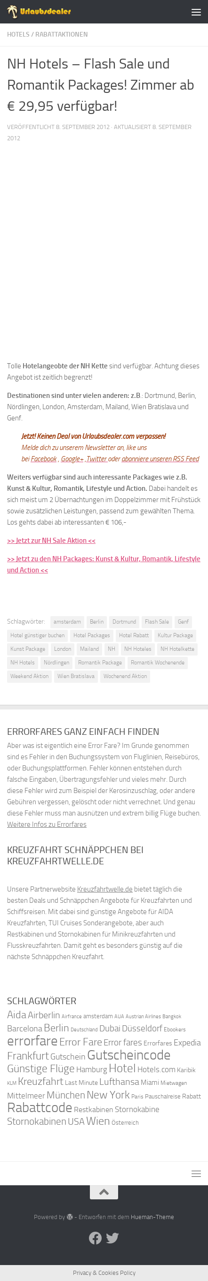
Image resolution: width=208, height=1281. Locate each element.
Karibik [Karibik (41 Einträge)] (186, 1070)
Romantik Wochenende (157, 662)
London (62, 649)
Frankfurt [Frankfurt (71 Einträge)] (28, 1056)
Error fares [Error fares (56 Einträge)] (123, 1042)
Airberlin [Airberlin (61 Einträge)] (44, 1015)
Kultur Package (175, 635)
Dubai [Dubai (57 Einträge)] (109, 1028)
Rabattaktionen (61, 34)
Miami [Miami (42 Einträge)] (150, 1082)
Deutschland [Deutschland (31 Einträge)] (84, 1030)
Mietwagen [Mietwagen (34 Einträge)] (173, 1083)
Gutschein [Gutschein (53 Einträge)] (68, 1057)
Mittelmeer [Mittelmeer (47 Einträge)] (26, 1095)
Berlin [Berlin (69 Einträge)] (56, 1028)
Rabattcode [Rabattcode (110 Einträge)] (39, 1107)
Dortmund (124, 621)
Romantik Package (100, 662)
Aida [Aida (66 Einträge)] (16, 1015)
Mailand (89, 649)
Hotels (18, 34)
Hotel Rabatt (134, 635)
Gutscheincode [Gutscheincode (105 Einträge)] (129, 1055)
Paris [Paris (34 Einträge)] (137, 1096)
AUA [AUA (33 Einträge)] (119, 1016)
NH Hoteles (138, 649)
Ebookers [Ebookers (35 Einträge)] (175, 1029)
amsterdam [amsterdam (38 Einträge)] (98, 1016)
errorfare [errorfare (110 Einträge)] (32, 1041)
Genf (183, 621)
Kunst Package (27, 649)
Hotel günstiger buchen (37, 635)
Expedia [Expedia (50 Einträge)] (187, 1043)
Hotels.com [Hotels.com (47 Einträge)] (156, 1069)
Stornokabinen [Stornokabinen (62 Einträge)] (36, 1121)
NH (111, 649)
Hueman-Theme (152, 1216)
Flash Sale (157, 621)
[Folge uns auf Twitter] (112, 1238)
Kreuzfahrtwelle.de (105, 889)
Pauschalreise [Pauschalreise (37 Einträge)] (163, 1096)
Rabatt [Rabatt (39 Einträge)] (191, 1096)
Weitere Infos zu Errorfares (47, 824)
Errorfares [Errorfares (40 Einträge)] (158, 1043)
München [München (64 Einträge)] (66, 1095)
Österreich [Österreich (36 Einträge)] (125, 1122)
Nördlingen (56, 662)
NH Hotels (22, 662)
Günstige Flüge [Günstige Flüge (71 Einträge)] (41, 1068)
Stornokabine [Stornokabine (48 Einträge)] (137, 1109)
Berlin (97, 621)
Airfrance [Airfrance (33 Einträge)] (72, 1016)
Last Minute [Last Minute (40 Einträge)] (81, 1083)
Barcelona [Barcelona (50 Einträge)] (24, 1029)
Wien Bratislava (76, 676)
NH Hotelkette (177, 649)
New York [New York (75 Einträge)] (108, 1094)
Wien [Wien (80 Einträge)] (98, 1121)
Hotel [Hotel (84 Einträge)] (122, 1068)
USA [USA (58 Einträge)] (76, 1121)
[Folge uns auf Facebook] (95, 1238)
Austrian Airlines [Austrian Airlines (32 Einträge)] (143, 1017)
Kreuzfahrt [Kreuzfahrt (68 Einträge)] (41, 1081)
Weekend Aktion (29, 676)
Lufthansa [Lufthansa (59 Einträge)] (119, 1081)
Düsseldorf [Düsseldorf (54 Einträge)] (142, 1028)
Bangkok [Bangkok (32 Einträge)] (171, 1017)
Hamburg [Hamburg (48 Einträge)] (91, 1069)
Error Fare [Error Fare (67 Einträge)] (80, 1042)
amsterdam (67, 621)
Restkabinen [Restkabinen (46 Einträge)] (93, 1109)
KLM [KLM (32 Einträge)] (11, 1083)
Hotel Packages (91, 635)
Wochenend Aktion (125, 676)
